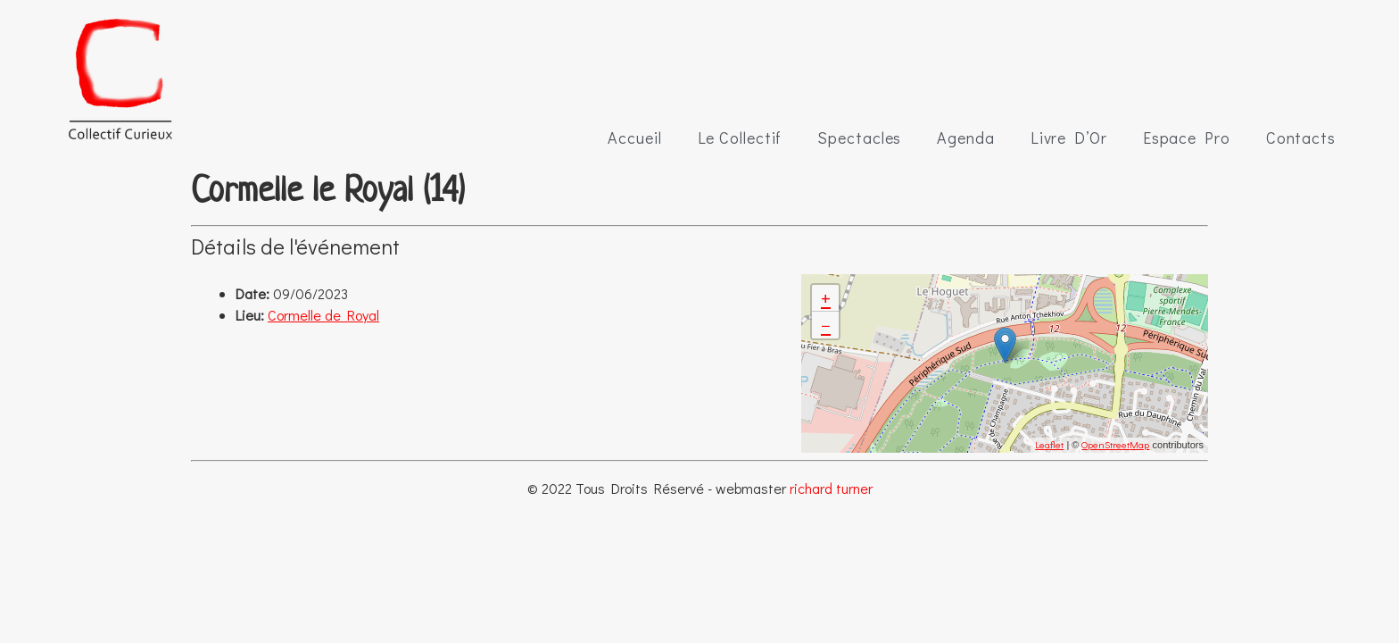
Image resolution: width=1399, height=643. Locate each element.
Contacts (1301, 137)
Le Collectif (740, 137)
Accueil (634, 137)
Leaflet (1049, 444)
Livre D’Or (1069, 137)
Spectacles (859, 137)
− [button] (826, 325)
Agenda (965, 137)
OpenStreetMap (1115, 444)
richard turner (831, 488)
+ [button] (826, 298)
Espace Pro (1186, 137)
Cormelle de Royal (323, 314)
